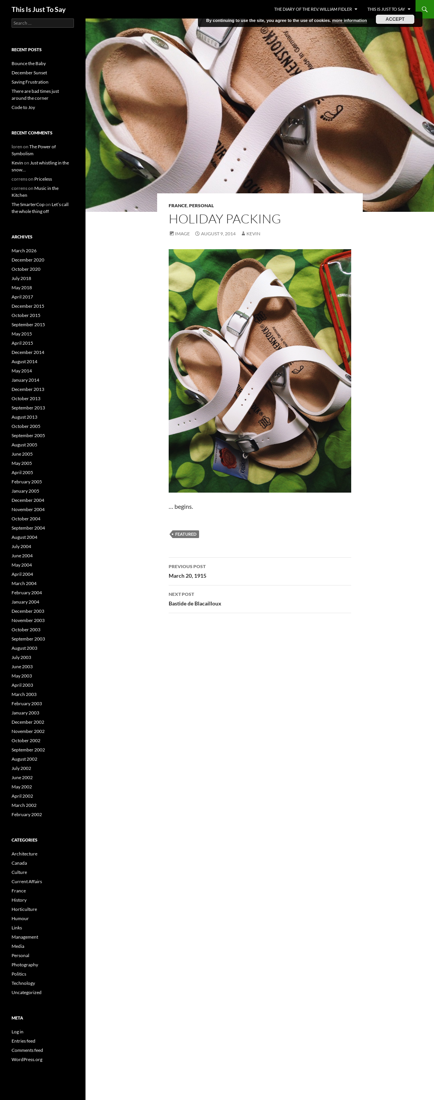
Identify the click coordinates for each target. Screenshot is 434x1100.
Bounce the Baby (29, 63)
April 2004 (22, 574)
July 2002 (21, 768)
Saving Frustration (30, 82)
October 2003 (26, 629)
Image (182, 233)
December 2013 (28, 389)
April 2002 (22, 796)
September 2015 (28, 324)
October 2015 (26, 315)
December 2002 (28, 722)
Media (18, 946)
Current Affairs (27, 881)
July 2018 (21, 278)
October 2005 (26, 426)
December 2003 (28, 611)
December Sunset (29, 72)
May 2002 (22, 787)
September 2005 (28, 435)
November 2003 (28, 620)
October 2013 (26, 398)
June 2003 (22, 666)
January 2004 (25, 602)
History (19, 900)
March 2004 (24, 583)
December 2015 (28, 306)
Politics (19, 974)
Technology (23, 983)
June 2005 (22, 454)
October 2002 (26, 740)
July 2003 (21, 657)
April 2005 (22, 472)
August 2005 (24, 445)
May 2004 (22, 565)
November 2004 (28, 509)
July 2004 (21, 546)
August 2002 (24, 759)
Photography (25, 965)
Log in (17, 1032)
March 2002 (24, 805)
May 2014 (22, 371)
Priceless (43, 179)
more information (349, 20)
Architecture (24, 854)
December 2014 (28, 352)
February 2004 (27, 592)
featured (185, 534)
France (178, 205)
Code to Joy (23, 107)
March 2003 (24, 694)
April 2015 (22, 343)
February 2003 (27, 703)
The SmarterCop (28, 204)
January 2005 (25, 491)
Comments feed (27, 1050)
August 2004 (24, 537)
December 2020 (28, 260)
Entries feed (23, 1041)
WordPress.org (27, 1059)
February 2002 (27, 814)
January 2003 (25, 713)
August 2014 (24, 361)
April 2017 (22, 297)
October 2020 (26, 269)
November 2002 (28, 731)
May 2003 (22, 676)
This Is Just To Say (39, 9)
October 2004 (26, 518)
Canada (19, 863)
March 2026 (24, 250)
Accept (394, 19)
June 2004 (22, 555)
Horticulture (24, 909)
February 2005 (27, 482)
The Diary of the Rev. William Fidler (313, 9)
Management (25, 937)
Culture (19, 872)
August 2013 (24, 417)
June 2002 (22, 777)
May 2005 (22, 463)
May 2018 (22, 287)
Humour (20, 918)
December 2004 (28, 500)
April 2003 (22, 685)
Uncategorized (27, 992)
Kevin (253, 233)
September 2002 (28, 750)
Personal (201, 205)
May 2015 (22, 334)
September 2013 (28, 408)
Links (17, 928)
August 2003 (24, 648)
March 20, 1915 (260, 570)
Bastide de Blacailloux (260, 598)
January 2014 (25, 380)
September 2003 (28, 639)
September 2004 (28, 528)
